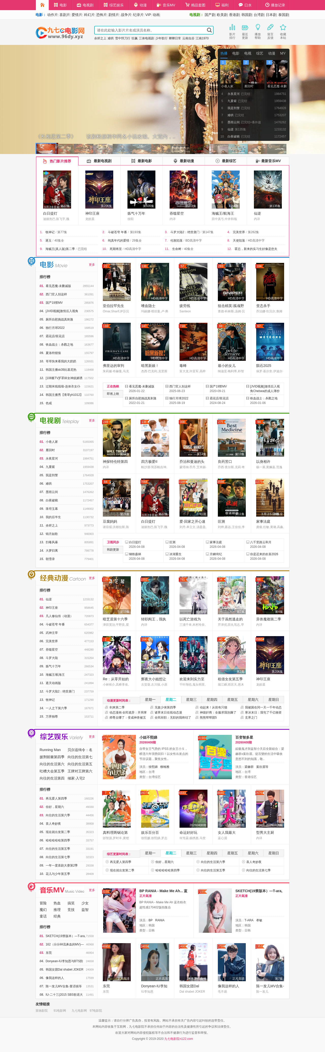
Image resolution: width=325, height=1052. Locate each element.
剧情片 (113, 15)
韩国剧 (246, 15)
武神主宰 (52, 633)
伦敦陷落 (176, 240)
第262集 (253, 232)
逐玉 (48, 240)
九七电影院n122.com (178, 1039)
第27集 (65, 206)
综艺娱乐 (114, 5)
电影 (60, 5)
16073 (144, 793)
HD (127, 298)
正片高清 (123, 978)
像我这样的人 (55, 978)
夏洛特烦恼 (53, 353)
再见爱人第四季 (56, 798)
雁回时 (50, 450)
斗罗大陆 (52, 658)
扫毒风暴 (52, 542)
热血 (57, 903)
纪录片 (138, 15)
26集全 (278, 514)
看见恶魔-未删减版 (58, 286)
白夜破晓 (52, 500)
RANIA (160, 920)
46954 (106, 946)
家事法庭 (263, 521)
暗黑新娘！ (150, 366)
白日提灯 (50, 213)
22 (105, 266)
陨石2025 (263, 366)
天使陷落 (239, 240)
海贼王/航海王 (223, 213)
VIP (148, 15)
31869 (183, 482)
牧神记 (50, 232)
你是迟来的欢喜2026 (264, 554)
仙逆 (257, 213)
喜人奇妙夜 (53, 823)
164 (144, 639)
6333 (182, 793)
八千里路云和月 (260, 542)
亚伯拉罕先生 (113, 306)
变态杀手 (263, 306)
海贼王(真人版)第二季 (60, 249)
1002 (144, 579)
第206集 (106, 206)
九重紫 (50, 467)
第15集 (163, 454)
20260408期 (159, 825)
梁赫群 (249, 767)
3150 (105, 891)
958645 (259, 639)
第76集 (124, 514)
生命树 (176, 249)
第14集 (124, 454)
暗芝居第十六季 (115, 619)
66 (259, 579)
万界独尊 (52, 716)
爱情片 (77, 15)
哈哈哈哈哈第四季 (58, 840)
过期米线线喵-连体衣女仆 (63, 386)
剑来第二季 (117, 707)
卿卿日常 (175, 38)
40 (220, 639)
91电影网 (60, 1010)
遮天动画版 (53, 683)
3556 (220, 482)
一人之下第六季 (56, 708)
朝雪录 (50, 559)
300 (182, 422)
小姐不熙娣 (148, 737)
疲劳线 (185, 306)
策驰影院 (42, 1010)
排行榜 (45, 277)
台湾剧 (259, 15)
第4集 (279, 612)
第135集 (275, 206)
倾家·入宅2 (76, 778)
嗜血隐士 (148, 306)
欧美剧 (222, 15)
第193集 (135, 232)
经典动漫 (32, 575)
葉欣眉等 (262, 767)
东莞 (49, 953)
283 (220, 266)
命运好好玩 (188, 832)
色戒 (49, 403)
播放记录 (275, 5)
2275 (259, 482)
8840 (220, 793)
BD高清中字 (193, 240)
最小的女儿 (227, 366)
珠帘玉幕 (52, 509)
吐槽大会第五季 (52, 771)
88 (220, 326)
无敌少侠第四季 (165, 707)
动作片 (52, 15)
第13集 (240, 454)
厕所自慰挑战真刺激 (59, 319)
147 (144, 326)
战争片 (126, 15)
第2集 (241, 612)
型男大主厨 (265, 832)
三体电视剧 (146, 38)
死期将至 (116, 249)
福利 (222, 5)
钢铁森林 (135, 554)
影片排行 (232, 31)
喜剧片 (64, 15)
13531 (259, 946)
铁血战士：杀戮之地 (59, 344)
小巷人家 (52, 442)
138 (144, 266)
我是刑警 (52, 475)
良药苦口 (225, 462)
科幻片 (89, 15)
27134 (106, 738)
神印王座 (92, 213)
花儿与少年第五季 (58, 874)
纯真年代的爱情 (118, 240)
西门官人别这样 (56, 294)
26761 (259, 793)
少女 (85, 903)
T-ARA (249, 920)
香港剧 (234, 15)
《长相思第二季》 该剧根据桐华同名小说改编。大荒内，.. (105, 136)
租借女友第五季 (230, 679)
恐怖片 (101, 15)
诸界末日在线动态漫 (168, 712)
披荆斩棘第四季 (52, 757)
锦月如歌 (52, 534)
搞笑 (71, 903)
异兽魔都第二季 (268, 619)
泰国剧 (283, 15)
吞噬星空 (177, 213)
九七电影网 (79, 1010)
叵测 (221, 521)
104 (259, 266)
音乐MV (166, 5)
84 (105, 482)
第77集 (62, 232)
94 (259, 422)
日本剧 (271, 15)
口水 (245, 5)
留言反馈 (270, 31)
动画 (156, 15)
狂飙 (135, 38)
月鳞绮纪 (216, 554)
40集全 (59, 240)
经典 (57, 916)
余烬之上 (100, 38)
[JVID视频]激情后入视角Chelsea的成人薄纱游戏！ (265, 391)
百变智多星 (244, 737)
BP (151, 920)
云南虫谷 (188, 38)
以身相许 (263, 462)
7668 (144, 482)
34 (220, 579)
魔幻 (43, 910)
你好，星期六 (55, 807)
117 (182, 639)
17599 (221, 946)
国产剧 (210, 15)
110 (105, 326)
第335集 (148, 206)
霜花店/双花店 (55, 336)
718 (182, 326)
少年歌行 (161, 38)
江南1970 (202, 38)
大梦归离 (52, 550)
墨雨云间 (52, 492)
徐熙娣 (153, 767)
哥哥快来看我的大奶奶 (61, 361)
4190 (201, 738)
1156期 (233, 206)
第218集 (190, 206)
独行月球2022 (55, 328)
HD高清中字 (256, 240)
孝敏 (259, 920)
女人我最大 (227, 832)
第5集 (202, 671)
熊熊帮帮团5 (208, 717)
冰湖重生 (175, 554)
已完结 (82, 249)
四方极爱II (149, 462)
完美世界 (239, 232)
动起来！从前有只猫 (213, 707)
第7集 (279, 978)
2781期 (201, 514)
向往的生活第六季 (58, 815)
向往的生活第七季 (58, 857)
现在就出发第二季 (58, 832)
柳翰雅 (164, 767)
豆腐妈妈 (110, 521)
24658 (144, 946)
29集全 (136, 240)
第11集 (278, 454)
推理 (57, 910)
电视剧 (85, 5)
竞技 (71, 910)
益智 (85, 910)
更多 (92, 264)
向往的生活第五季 (58, 849)
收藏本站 (283, 31)
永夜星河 (52, 458)
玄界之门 (251, 717)
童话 (43, 916)
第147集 (208, 232)
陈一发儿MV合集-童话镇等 (64, 986)
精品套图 (195, 5)
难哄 (111, 38)
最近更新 (245, 31)
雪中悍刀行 (122, 38)
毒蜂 (183, 366)
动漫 (140, 5)
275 (220, 422)
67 (259, 326)
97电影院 (96, 1010)
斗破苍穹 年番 (117, 232)
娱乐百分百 (150, 832)
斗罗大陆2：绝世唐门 (185, 232)
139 (105, 579)
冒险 (43, 903)
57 (182, 266)
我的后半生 (53, 517)
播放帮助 (258, 31)
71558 (202, 891)
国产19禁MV (54, 302)
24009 (183, 946)
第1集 (125, 671)
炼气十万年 (136, 213)
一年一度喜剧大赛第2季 (62, 865)
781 (182, 579)
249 (105, 422)
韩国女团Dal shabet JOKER (65, 969)
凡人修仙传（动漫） (59, 616)
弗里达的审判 (113, 366)
